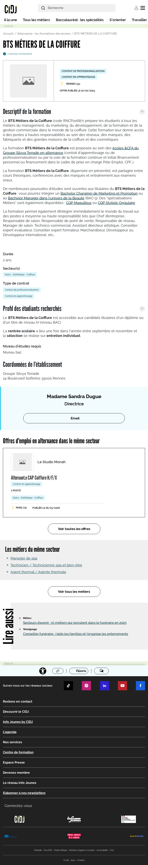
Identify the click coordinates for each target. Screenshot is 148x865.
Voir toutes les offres (74, 529)
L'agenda (9, 732)
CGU (112, 850)
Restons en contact (17, 701)
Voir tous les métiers (74, 592)
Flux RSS (48, 850)
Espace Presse (14, 762)
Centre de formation (18, 752)
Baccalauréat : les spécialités (80, 20)
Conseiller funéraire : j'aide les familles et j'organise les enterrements (75, 634)
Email (75, 418)
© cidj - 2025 (69, 860)
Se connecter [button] (136, 8)
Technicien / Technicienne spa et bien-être (46, 565)
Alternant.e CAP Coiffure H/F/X (34, 477)
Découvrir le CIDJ (16, 712)
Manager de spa (24, 558)
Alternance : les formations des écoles (43, 33)
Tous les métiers (36, 20)
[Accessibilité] (42, 670)
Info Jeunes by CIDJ (18, 722)
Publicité (38, 850)
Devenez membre (16, 773)
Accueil (8, 33)
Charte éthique (60, 850)
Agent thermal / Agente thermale (38, 572)
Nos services (12, 742)
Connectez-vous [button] (18, 806)
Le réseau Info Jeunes (19, 783)
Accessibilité (102, 850)
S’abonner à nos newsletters (24, 793)
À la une (10, 20)
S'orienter (118, 20)
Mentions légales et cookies (82, 850)
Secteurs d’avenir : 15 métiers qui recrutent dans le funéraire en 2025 (75, 623)
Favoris (81, 671)
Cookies (81, 860)
